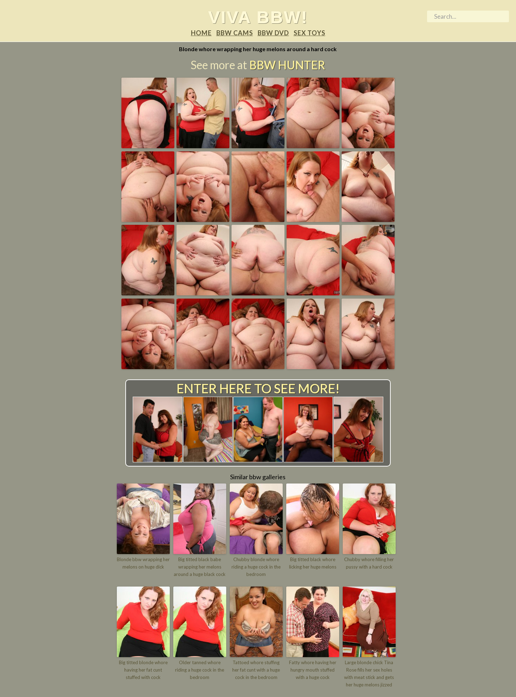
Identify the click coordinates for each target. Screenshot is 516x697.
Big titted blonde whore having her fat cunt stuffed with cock (143, 670)
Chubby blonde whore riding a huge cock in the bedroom (256, 567)
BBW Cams (234, 33)
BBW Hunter (287, 65)
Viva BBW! (258, 16)
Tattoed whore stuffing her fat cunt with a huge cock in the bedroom (256, 670)
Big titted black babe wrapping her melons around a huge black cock (200, 567)
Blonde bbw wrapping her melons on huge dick (143, 563)
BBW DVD (273, 33)
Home (201, 33)
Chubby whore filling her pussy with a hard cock (369, 563)
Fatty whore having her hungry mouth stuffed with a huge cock (312, 670)
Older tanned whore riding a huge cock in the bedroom (199, 670)
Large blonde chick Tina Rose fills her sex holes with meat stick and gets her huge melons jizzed (369, 673)
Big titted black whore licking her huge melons (312, 563)
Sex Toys (309, 33)
